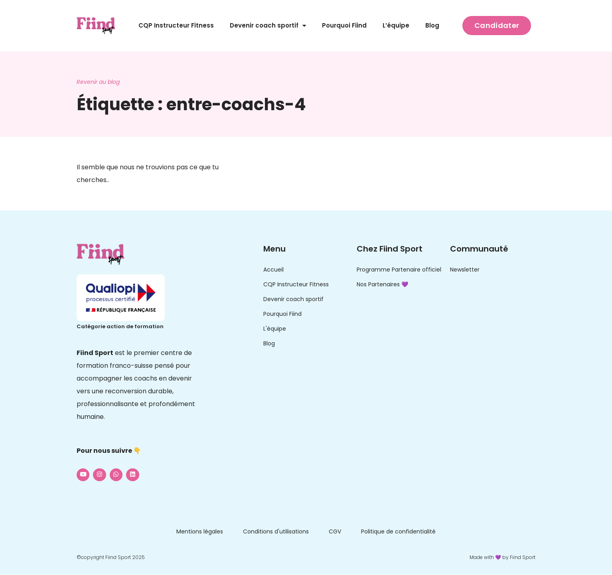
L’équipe (396, 25)
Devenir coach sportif (268, 26)
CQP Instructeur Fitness (176, 25)
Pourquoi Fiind (344, 25)
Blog (432, 25)
